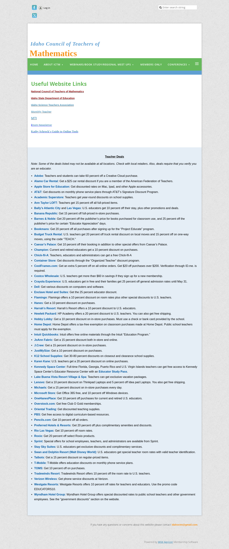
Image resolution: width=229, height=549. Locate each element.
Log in (47, 7)
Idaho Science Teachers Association (52, 105)
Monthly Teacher (41, 111)
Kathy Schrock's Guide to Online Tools (54, 131)
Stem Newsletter (42, 125)
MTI (34, 118)
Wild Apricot (165, 542)
